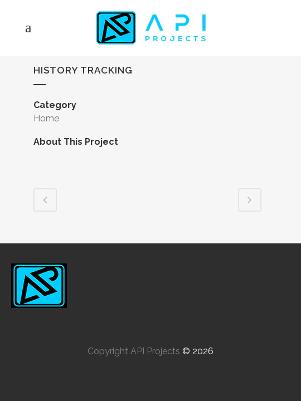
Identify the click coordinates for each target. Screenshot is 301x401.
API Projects (155, 351)
